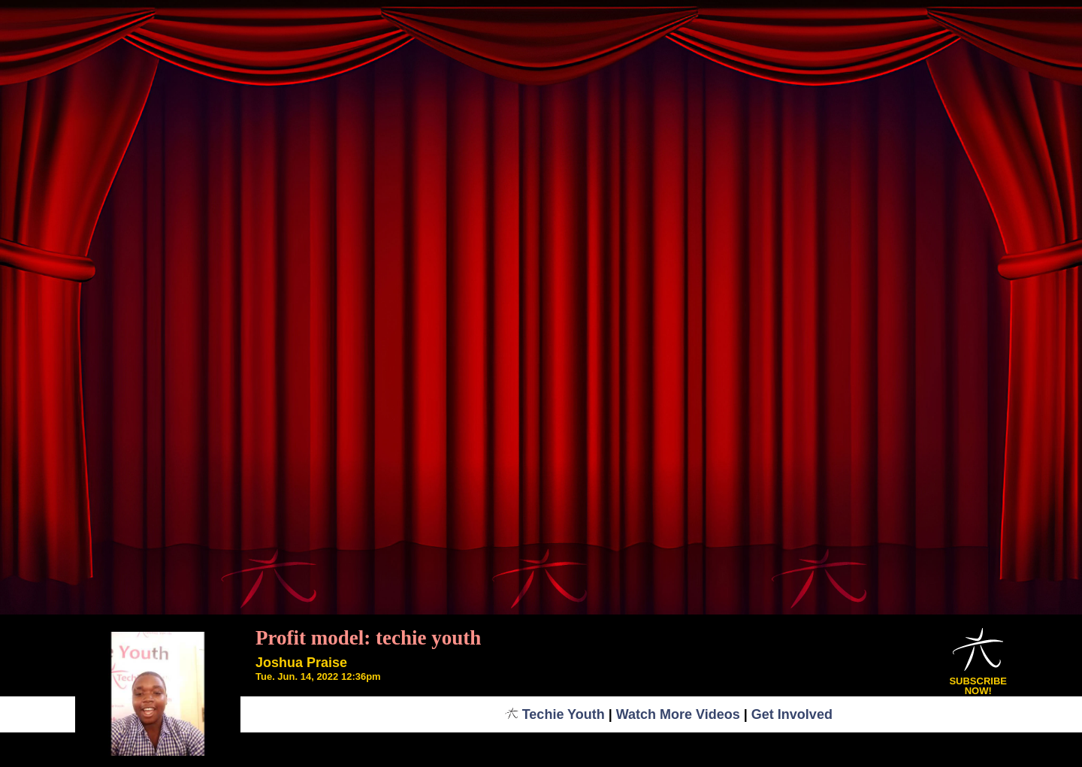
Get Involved (792, 714)
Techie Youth (555, 714)
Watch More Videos (678, 714)
